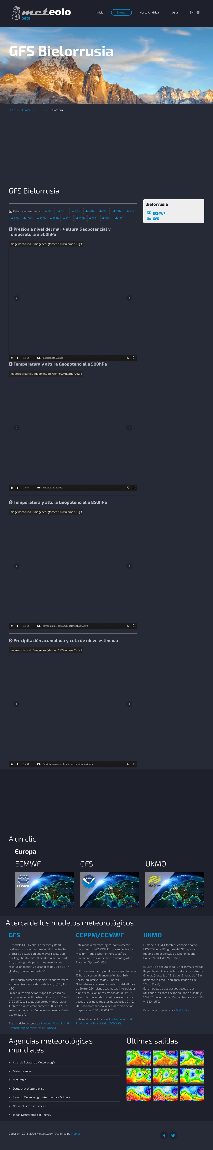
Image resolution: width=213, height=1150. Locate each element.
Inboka (75, 1133)
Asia (175, 12)
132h (55, 218)
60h (104, 211)
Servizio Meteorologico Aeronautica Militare (41, 1097)
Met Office (182, 1010)
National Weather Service (29, 1106)
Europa (121, 12)
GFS (40, 109)
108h (29, 218)
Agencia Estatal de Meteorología (34, 1062)
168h (94, 218)
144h (68, 218)
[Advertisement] (109, 150)
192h (121, 218)
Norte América (149, 12)
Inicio (100, 12)
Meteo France (22, 1071)
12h (49, 211)
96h (16, 218)
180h (107, 218)
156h (81, 218)
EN (191, 12)
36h (77, 211)
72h (118, 211)
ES (198, 12)
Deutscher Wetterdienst (28, 1088)
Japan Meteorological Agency (32, 1114)
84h (132, 211)
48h (91, 211)
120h (42, 218)
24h (63, 211)
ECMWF (159, 213)
